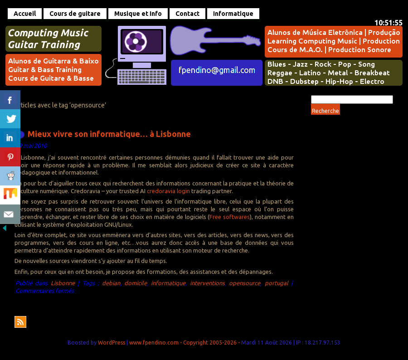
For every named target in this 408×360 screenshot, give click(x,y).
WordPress (111, 342)
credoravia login (168, 191)
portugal (276, 283)
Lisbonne (63, 283)
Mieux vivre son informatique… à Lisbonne (109, 133)
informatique (168, 283)
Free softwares (229, 217)
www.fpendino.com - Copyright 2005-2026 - (185, 342)
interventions (207, 283)
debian (111, 283)
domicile (135, 283)
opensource (244, 283)
